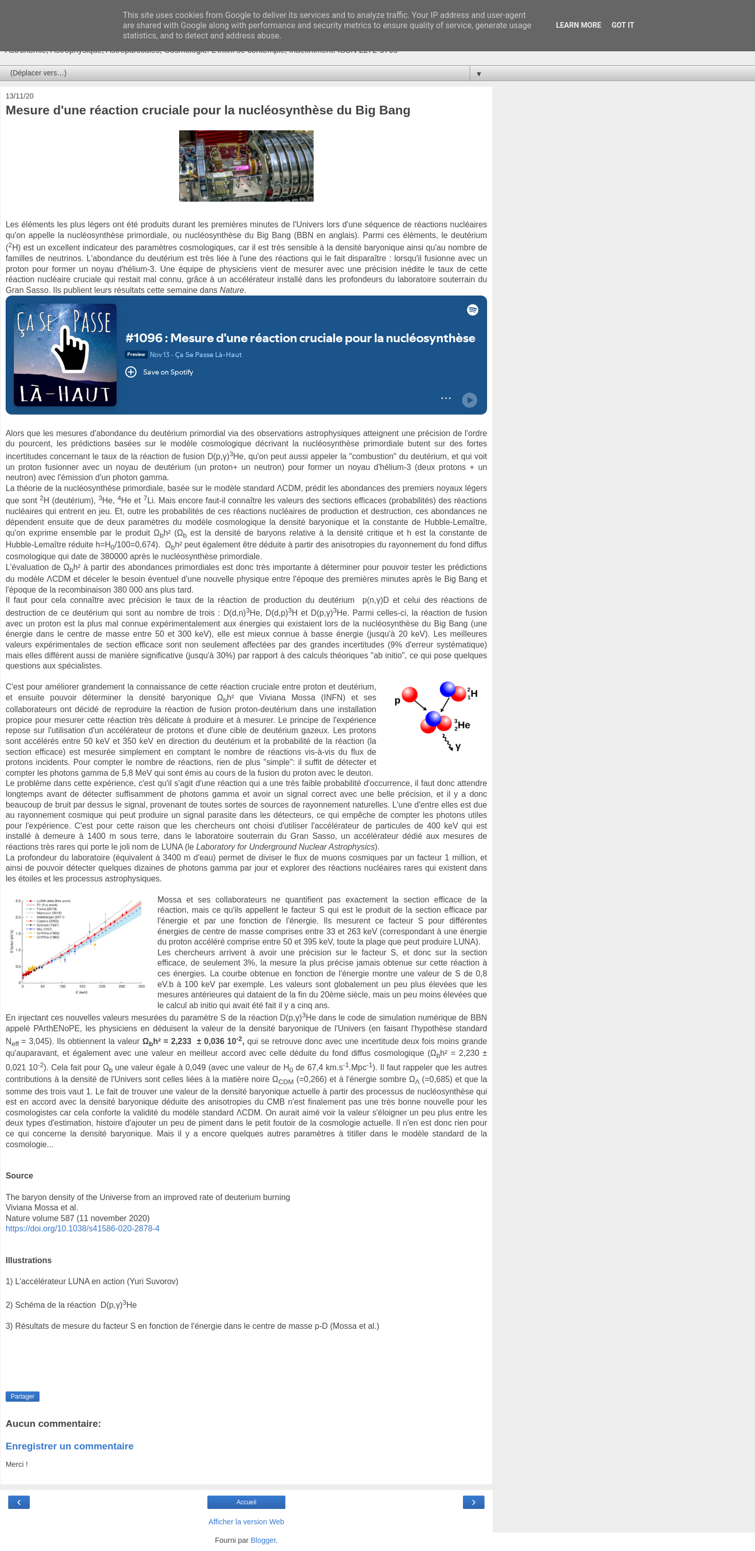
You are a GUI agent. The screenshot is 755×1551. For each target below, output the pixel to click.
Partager (22, 1396)
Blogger (263, 1540)
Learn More (578, 25)
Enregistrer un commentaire (69, 1446)
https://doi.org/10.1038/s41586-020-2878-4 (83, 1228)
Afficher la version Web (246, 1522)
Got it (623, 25)
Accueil (247, 1502)
